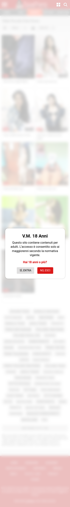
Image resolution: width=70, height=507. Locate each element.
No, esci (45, 270)
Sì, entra (25, 270)
